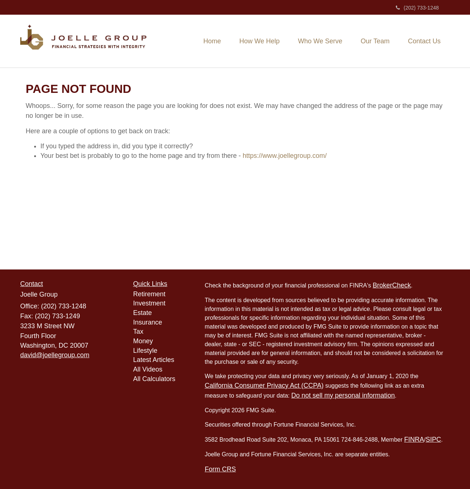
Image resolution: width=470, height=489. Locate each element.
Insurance (147, 322)
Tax (138, 331)
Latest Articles (153, 359)
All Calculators (154, 379)
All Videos (148, 369)
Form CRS (220, 469)
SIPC (433, 439)
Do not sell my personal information (343, 395)
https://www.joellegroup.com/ (285, 155)
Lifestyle (145, 350)
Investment (149, 303)
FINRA (414, 439)
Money (143, 341)
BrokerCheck (392, 285)
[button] (259, 41)
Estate (142, 312)
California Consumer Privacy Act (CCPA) (264, 385)
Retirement (149, 294)
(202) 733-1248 (417, 8)
